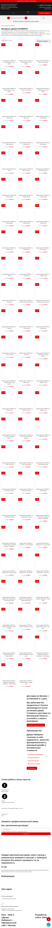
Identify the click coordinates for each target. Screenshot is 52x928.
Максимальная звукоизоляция (35, 754)
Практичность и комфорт (34, 763)
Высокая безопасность (33, 757)
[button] (13, 13)
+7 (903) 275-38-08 (44, 5)
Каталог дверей (5, 25)
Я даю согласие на (15, 831)
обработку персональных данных (19, 831)
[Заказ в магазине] (43, 41)
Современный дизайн (33, 760)
